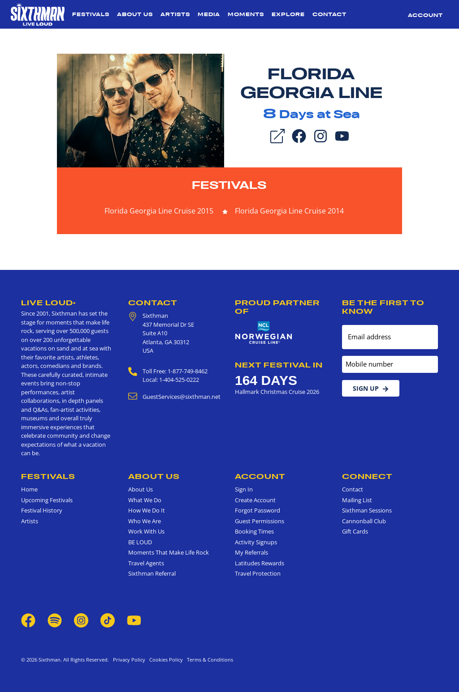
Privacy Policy (129, 659)
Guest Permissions (259, 521)
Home (29, 489)
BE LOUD (140, 542)
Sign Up (371, 388)
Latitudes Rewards (259, 563)
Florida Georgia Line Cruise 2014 (289, 211)
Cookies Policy (165, 659)
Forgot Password (257, 510)
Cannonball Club (364, 521)
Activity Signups (256, 542)
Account (425, 15)
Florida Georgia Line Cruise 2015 (158, 211)
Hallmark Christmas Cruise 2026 (277, 392)
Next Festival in (279, 364)
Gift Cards (355, 531)
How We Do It (146, 510)
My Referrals (251, 552)
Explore (288, 14)
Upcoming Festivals (47, 500)
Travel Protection (258, 573)
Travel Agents (146, 563)
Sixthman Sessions (367, 510)
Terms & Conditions (208, 659)
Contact (329, 14)
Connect (367, 476)
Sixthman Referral (152, 573)
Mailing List (357, 500)
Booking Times (254, 531)
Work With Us (146, 531)
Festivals (90, 14)
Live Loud (48, 302)
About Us (135, 14)
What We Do (144, 500)
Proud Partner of (277, 307)
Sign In (244, 489)
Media (209, 14)
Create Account (255, 500)
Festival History (41, 510)
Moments (246, 14)
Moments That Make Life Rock (168, 552)
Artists (175, 14)
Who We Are (144, 521)
